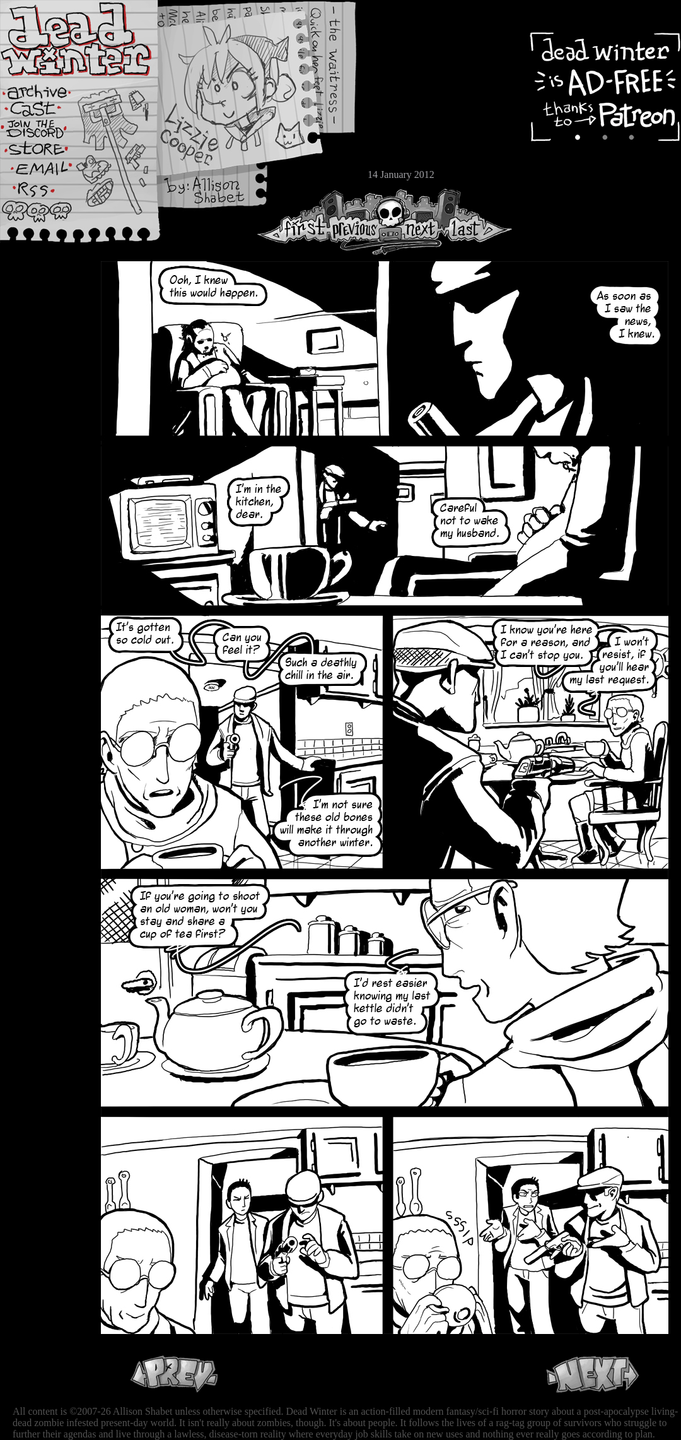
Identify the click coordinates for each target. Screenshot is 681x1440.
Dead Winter (94, 40)
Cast (47, 112)
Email (47, 173)
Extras (47, 133)
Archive (47, 91)
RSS (47, 196)
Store (47, 153)
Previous (359, 222)
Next (416, 222)
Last (477, 222)
